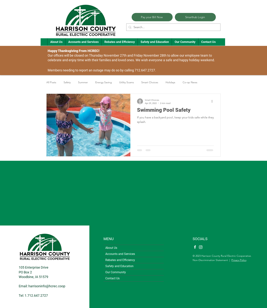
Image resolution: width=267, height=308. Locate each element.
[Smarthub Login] (195, 17)
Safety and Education (119, 266)
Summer (83, 82)
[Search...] (173, 27)
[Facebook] (195, 247)
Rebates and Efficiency (120, 260)
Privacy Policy (238, 260)
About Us (111, 248)
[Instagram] (200, 247)
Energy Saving (103, 82)
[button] (56, 42)
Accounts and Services (120, 254)
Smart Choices (149, 82)
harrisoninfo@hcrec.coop (46, 286)
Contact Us (112, 278)
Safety (67, 82)
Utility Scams (126, 82)
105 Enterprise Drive (33, 267)
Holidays (170, 82)
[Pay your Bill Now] (152, 17)
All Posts (51, 82)
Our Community (115, 272)
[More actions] (213, 101)
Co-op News (190, 82)
